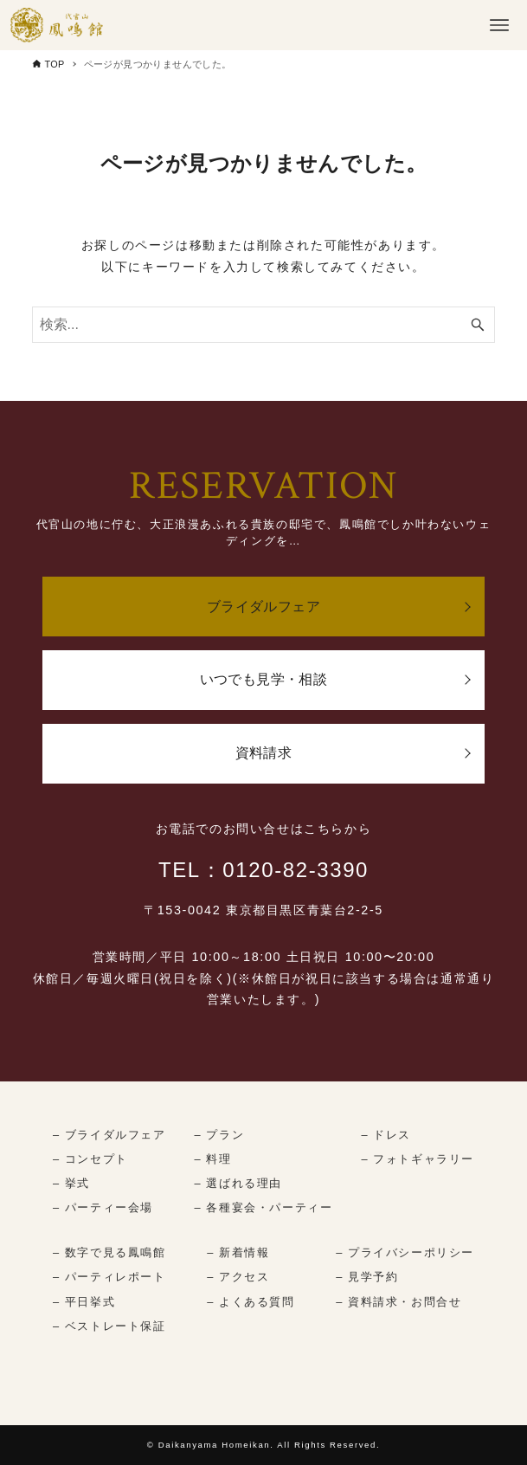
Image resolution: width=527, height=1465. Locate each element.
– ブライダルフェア (109, 1134)
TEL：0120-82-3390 (263, 869)
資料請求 (263, 752)
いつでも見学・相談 (264, 679)
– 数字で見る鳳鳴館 (109, 1252)
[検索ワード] (264, 325)
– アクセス (238, 1276)
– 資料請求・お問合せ (398, 1301)
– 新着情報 (238, 1252)
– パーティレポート (109, 1276)
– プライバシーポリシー (405, 1252)
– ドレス (386, 1134)
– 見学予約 (367, 1276)
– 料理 (213, 1158)
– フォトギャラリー (417, 1158)
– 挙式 (71, 1183)
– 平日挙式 (84, 1301)
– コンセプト (90, 1158)
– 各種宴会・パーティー (264, 1207)
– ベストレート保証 (109, 1326)
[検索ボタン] (477, 325)
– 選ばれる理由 (238, 1183)
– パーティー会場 (103, 1207)
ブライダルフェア (263, 606)
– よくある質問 (250, 1301)
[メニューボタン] (499, 25)
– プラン (220, 1134)
